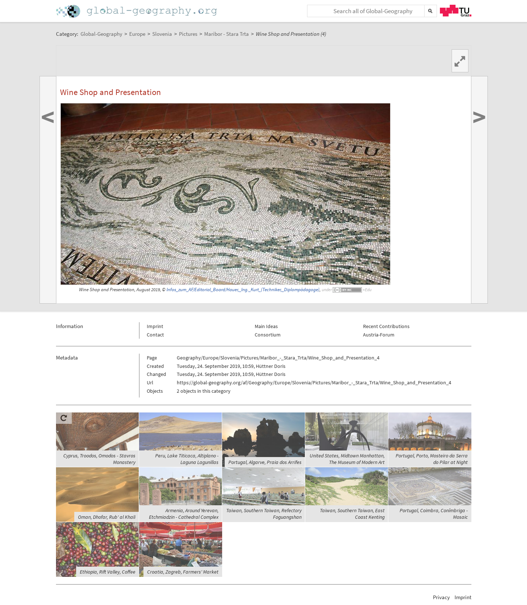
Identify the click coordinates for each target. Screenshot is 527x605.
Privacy (441, 597)
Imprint (155, 326)
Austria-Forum (379, 334)
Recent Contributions (386, 326)
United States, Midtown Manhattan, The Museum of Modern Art (347, 458)
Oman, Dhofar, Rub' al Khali (106, 517)
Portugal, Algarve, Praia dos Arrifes (265, 462)
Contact (155, 334)
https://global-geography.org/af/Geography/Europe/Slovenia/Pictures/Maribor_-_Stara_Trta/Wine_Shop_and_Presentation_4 (314, 382)
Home (137, 11)
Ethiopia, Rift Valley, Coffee (107, 571)
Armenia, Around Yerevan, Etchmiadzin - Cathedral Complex (183, 513)
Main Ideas (266, 326)
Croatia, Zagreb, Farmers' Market (182, 571)
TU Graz (455, 10)
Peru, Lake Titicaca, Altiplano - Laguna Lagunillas (186, 458)
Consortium (268, 334)
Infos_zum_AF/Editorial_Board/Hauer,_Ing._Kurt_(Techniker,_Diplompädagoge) (243, 289)
